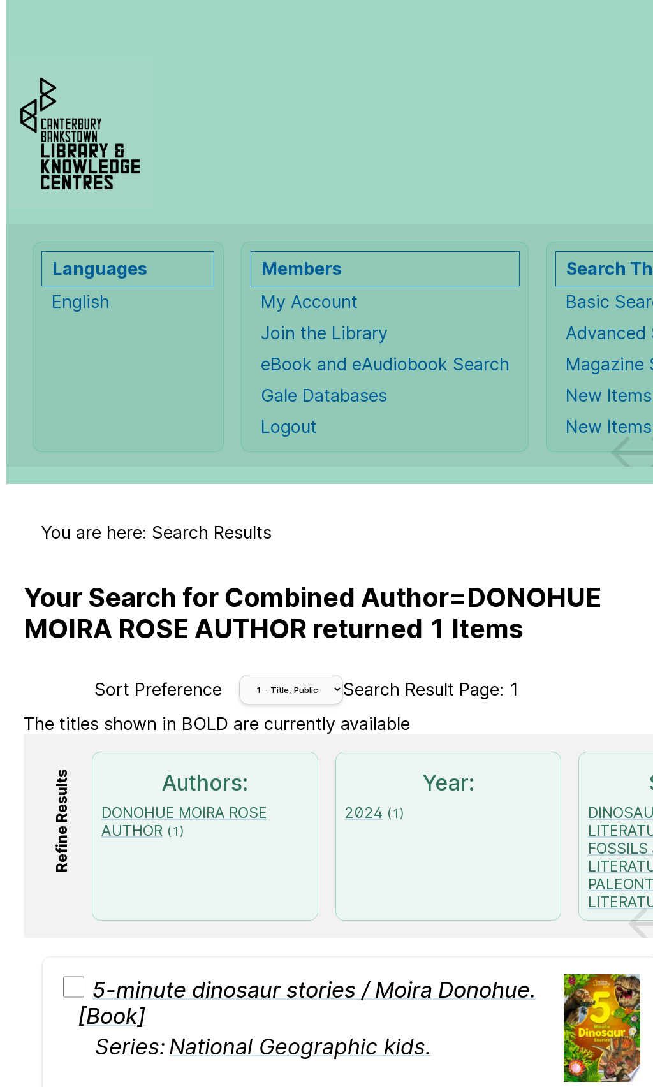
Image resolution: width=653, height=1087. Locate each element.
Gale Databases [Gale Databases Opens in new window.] (324, 395)
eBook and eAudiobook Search (385, 364)
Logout (289, 426)
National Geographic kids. (300, 1046)
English (81, 301)
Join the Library (324, 333)
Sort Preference (158, 689)
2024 (363, 813)
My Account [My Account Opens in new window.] (309, 301)
